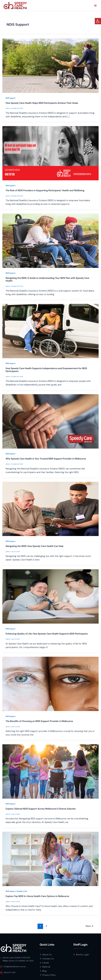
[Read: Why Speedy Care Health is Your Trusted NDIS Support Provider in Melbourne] (50, 421)
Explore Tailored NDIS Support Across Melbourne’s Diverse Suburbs (41, 808)
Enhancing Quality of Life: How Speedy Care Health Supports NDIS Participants (47, 633)
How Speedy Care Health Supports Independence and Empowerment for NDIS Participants (46, 370)
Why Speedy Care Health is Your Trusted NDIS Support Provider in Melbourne (46, 458)
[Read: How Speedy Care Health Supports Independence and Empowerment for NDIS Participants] (50, 330)
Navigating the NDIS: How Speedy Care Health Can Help (34, 546)
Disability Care (21, 891)
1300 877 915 (9, 972)
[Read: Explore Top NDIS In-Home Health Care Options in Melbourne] (50, 858)
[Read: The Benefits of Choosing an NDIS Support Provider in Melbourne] (50, 683)
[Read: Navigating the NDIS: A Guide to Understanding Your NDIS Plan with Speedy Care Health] (50, 240)
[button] (98, 21)
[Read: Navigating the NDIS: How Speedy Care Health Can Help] (50, 508)
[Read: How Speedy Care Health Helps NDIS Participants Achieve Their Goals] (50, 65)
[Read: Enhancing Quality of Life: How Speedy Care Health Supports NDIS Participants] (50, 596)
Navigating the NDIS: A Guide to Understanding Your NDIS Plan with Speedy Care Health (47, 279)
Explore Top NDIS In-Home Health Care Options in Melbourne (37, 896)
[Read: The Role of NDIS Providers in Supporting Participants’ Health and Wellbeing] (50, 153)
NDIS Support (10, 98)
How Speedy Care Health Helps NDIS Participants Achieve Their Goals (42, 103)
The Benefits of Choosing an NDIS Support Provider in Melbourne (39, 721)
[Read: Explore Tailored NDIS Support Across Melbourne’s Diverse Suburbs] (50, 771)
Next (89, 926)
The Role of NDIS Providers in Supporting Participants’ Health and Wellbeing (45, 190)
